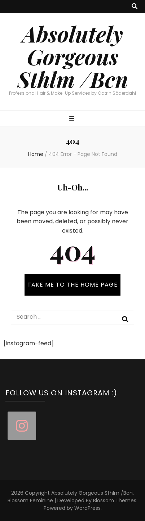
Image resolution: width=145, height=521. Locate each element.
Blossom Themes (114, 500)
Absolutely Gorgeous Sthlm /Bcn (72, 56)
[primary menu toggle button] (72, 119)
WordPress (87, 508)
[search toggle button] (134, 7)
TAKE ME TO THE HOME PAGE (72, 284)
